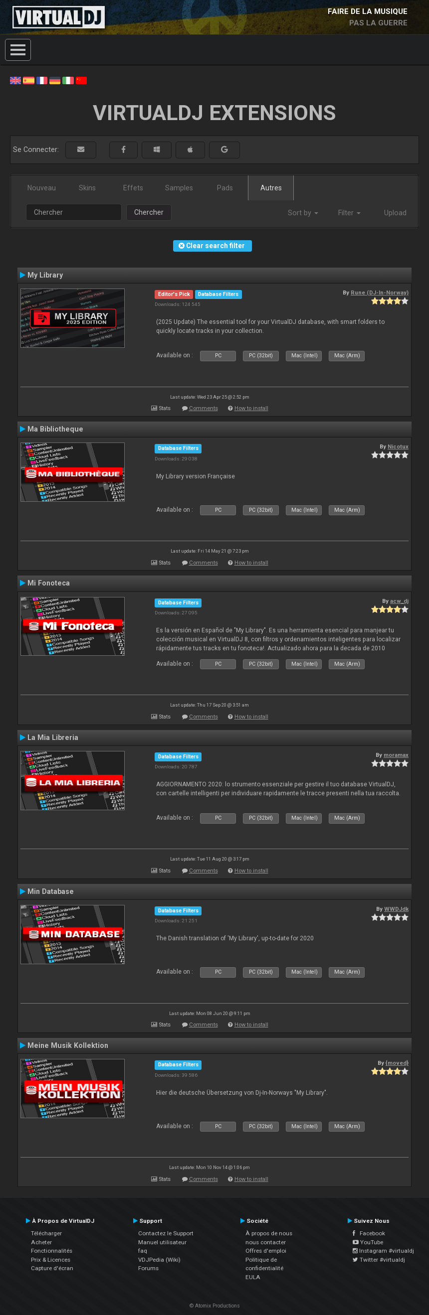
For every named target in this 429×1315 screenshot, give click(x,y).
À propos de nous (268, 1233)
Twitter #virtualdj (379, 1259)
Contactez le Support (166, 1233)
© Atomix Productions (215, 1306)
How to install (251, 408)
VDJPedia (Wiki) (159, 1259)
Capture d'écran (52, 1268)
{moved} (397, 1062)
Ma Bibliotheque (55, 429)
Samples (179, 188)
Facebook (369, 1233)
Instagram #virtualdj (383, 1250)
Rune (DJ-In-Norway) (380, 292)
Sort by (303, 213)
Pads (225, 188)
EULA (252, 1277)
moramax (396, 754)
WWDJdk (396, 908)
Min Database (50, 891)
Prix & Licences (50, 1259)
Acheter (41, 1242)
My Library (45, 275)
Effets (133, 188)
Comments (203, 408)
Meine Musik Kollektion (67, 1045)
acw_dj (399, 600)
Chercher (149, 212)
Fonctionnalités (51, 1250)
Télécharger (46, 1233)
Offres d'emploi (265, 1250)
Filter (349, 213)
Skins (87, 188)
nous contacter (265, 1242)
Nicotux (398, 446)
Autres (271, 188)
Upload (395, 213)
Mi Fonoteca (48, 583)
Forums (148, 1268)
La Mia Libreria (52, 737)
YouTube (368, 1242)
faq (142, 1250)
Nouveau (41, 188)
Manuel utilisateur (162, 1242)
